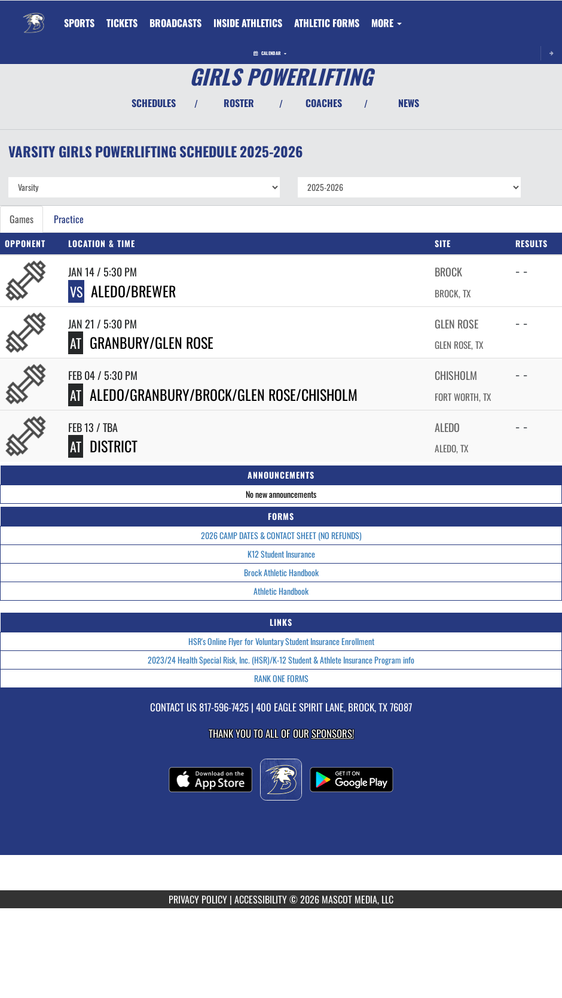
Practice (69, 219)
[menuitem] (121, 23)
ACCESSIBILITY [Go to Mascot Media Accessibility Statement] (260, 899)
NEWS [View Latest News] (408, 103)
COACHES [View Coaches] (324, 103)
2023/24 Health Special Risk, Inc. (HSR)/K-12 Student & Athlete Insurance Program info (281, 659)
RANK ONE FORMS (281, 678)
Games (21, 219)
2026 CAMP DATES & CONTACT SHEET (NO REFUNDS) (281, 535)
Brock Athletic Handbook (281, 572)
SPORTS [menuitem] (79, 23)
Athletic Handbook (281, 591)
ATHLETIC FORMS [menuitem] (326, 23)
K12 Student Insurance (281, 553)
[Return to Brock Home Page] (33, 16)
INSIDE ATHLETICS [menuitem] (247, 23)
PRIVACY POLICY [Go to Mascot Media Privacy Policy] (198, 899)
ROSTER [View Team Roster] (239, 103)
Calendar (269, 53)
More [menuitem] (386, 23)
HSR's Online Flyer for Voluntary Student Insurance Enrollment (281, 641)
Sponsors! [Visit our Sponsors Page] (332, 733)
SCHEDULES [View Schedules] (154, 103)
